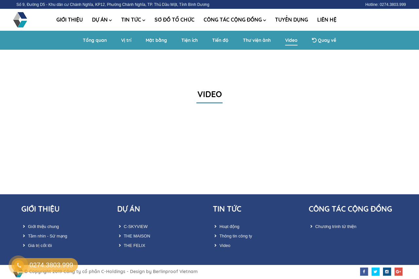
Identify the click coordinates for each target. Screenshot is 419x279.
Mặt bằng (156, 40)
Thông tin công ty (232, 236)
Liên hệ (327, 19)
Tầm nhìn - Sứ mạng (44, 236)
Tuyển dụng (291, 19)
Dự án (102, 19)
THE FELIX (131, 245)
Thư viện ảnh (257, 40)
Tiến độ (220, 40)
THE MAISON (133, 236)
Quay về (324, 40)
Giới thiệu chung (40, 226)
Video (291, 40)
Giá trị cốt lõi (36, 245)
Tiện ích (189, 40)
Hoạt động (226, 226)
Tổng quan (95, 40)
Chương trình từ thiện (332, 226)
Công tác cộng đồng (235, 19)
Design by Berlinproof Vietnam (164, 271)
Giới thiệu (69, 19)
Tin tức (133, 19)
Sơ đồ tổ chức (174, 19)
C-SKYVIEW (132, 226)
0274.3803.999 (51, 265)
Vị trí (126, 40)
